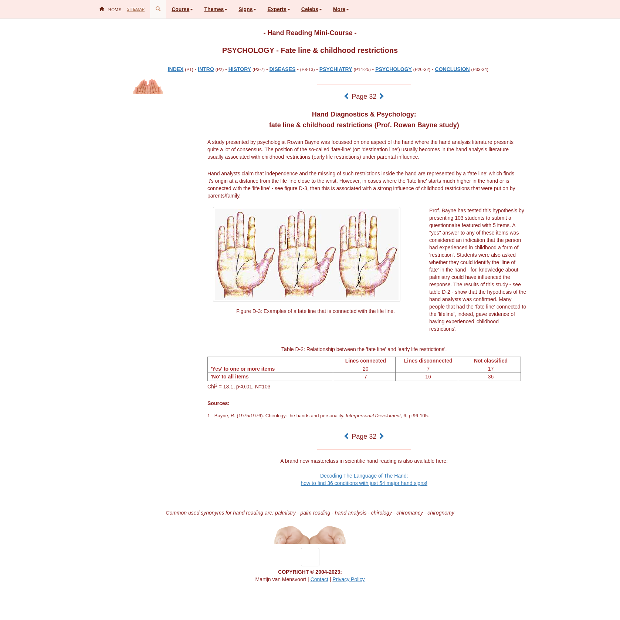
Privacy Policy (348, 579)
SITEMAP (136, 9)
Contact (319, 579)
